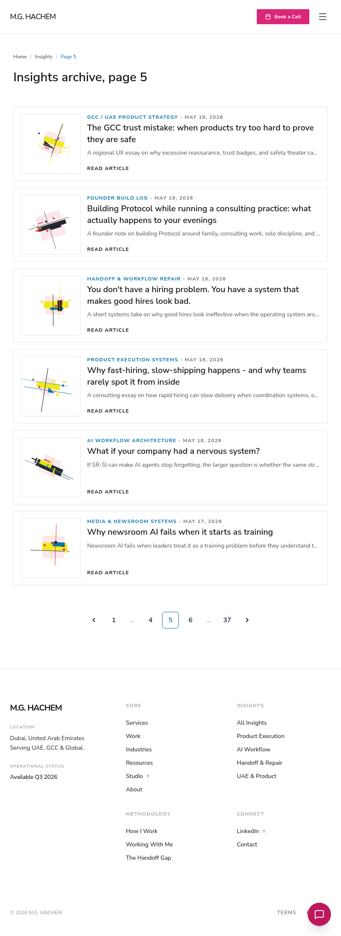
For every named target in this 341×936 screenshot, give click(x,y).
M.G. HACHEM (33, 17)
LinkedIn (251, 831)
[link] (170, 144)
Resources (139, 763)
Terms (286, 912)
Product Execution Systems (132, 359)
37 (227, 620)
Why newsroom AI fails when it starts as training (180, 532)
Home (20, 56)
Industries (139, 749)
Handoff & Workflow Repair (134, 278)
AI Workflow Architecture (131, 440)
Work (133, 736)
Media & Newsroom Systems (132, 521)
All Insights (252, 723)
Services (137, 723)
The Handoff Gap (148, 858)
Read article (108, 168)
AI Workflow (254, 749)
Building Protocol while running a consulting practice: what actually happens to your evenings (199, 214)
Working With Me (149, 844)
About (134, 789)
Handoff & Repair (259, 763)
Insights (44, 56)
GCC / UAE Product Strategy (132, 117)
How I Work (142, 831)
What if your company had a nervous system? (173, 451)
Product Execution (260, 736)
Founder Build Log (117, 198)
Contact (247, 844)
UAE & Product (256, 776)
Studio (138, 776)
